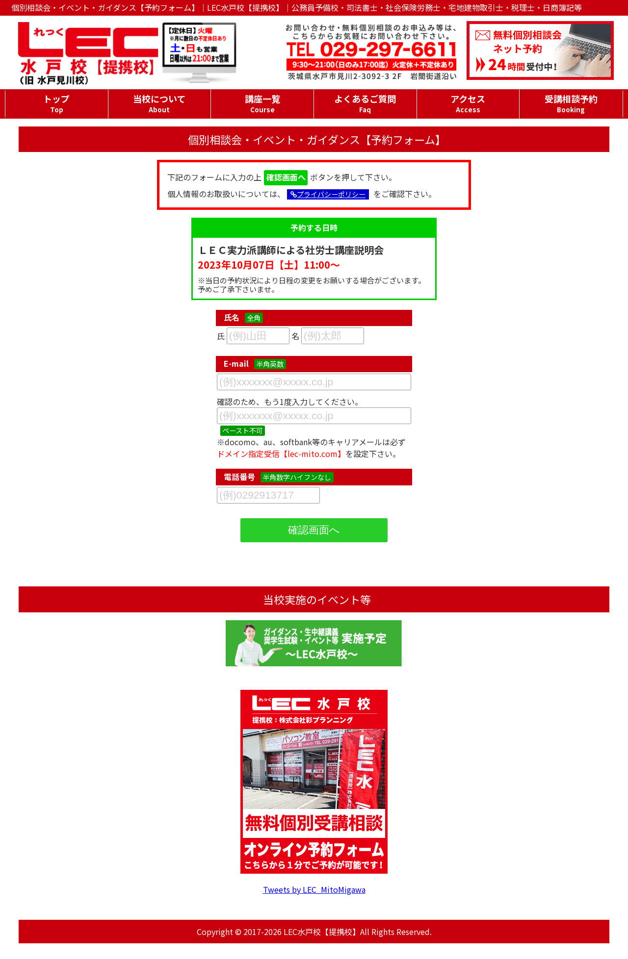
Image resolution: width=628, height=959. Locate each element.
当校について (159, 103)
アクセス (468, 103)
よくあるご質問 (365, 103)
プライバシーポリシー (328, 194)
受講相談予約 (571, 103)
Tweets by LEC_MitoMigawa (314, 889)
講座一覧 (262, 103)
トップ (56, 103)
